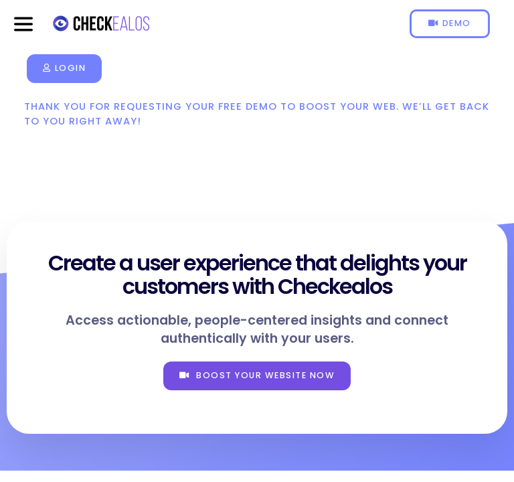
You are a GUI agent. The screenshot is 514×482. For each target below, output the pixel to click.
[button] (23, 23)
